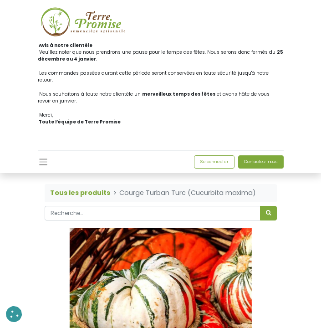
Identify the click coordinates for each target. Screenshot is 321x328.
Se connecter (214, 161)
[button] (14, 314)
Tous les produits (80, 192)
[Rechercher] (268, 213)
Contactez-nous (261, 161)
